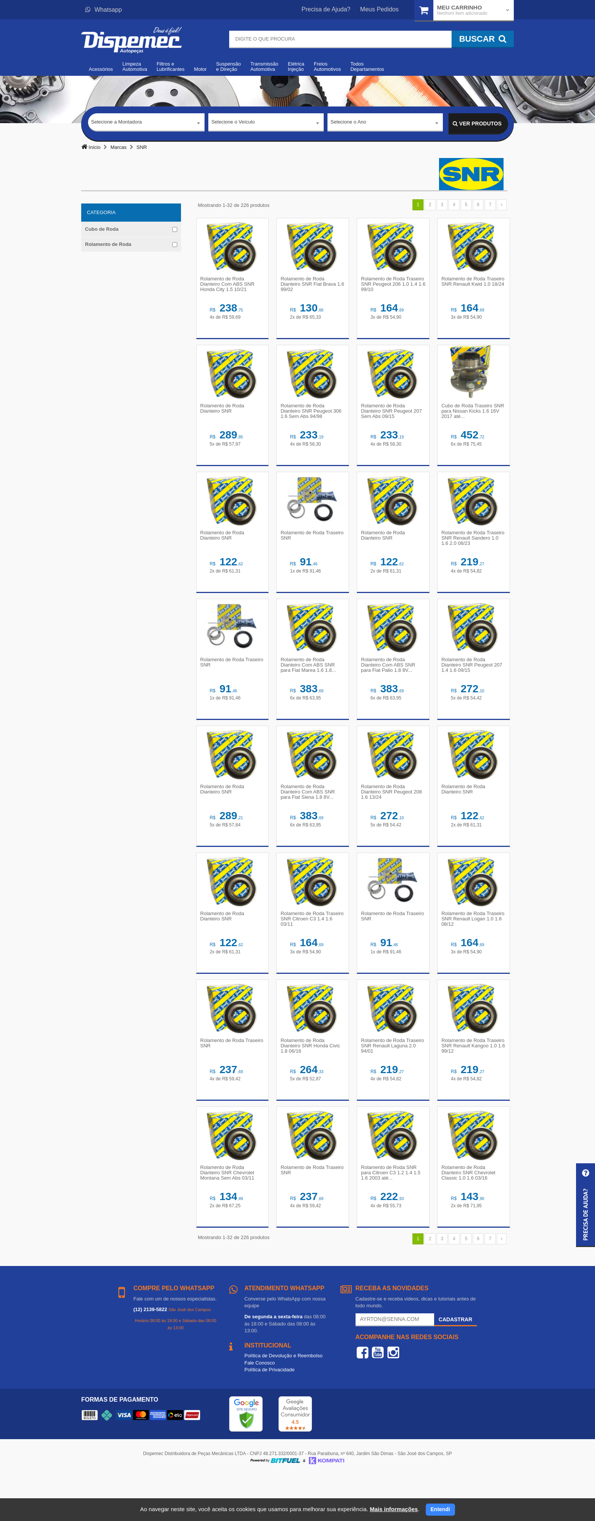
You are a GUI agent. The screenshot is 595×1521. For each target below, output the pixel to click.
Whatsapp (103, 9)
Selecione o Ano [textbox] (348, 123)
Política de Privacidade (269, 1415)
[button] (585, 1205)
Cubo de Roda (101, 229)
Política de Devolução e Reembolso (283, 1401)
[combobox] (146, 124)
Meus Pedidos (379, 9)
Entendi (440, 1509)
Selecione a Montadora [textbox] (116, 123)
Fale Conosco (259, 1408)
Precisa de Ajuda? (326, 9)
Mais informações (394, 1509)
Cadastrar (455, 1365)
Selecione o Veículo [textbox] (233, 123)
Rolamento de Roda (108, 244)
